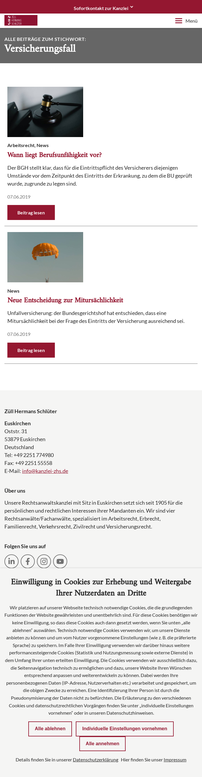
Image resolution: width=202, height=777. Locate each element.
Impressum (175, 759)
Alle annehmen (102, 743)
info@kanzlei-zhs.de (45, 471)
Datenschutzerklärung (95, 759)
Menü (186, 21)
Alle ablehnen (50, 728)
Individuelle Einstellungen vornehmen (124, 728)
